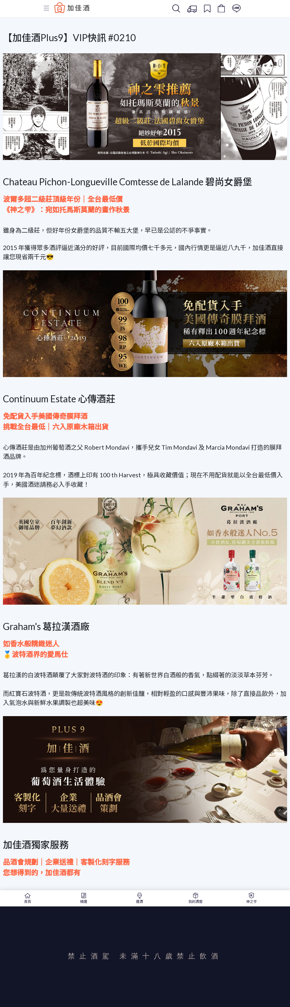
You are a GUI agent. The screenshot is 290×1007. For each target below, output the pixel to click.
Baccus (72, 8)
